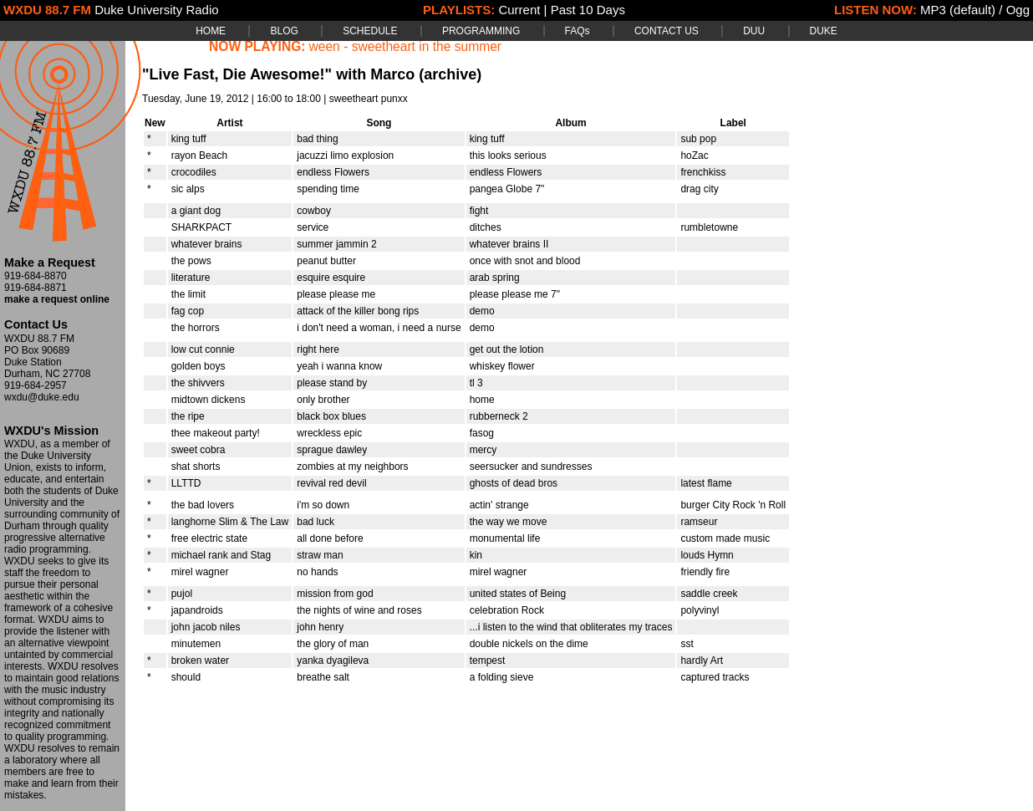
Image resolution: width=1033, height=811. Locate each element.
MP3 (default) (957, 10)
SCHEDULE (370, 31)
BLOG (284, 31)
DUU (754, 31)
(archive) (450, 74)
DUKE (823, 31)
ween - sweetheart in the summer (405, 46)
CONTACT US (666, 31)
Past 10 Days (588, 10)
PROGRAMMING (481, 31)
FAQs (577, 31)
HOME (211, 31)
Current (519, 10)
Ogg (1018, 10)
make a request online (56, 299)
